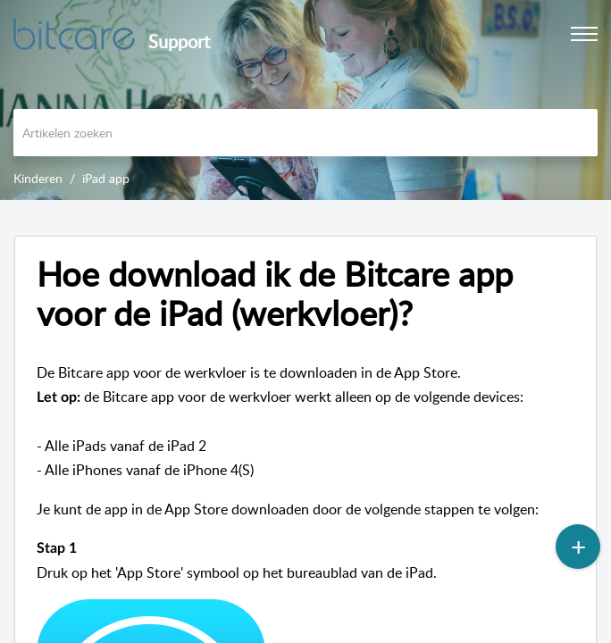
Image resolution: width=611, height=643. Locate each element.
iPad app (106, 178)
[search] (305, 132)
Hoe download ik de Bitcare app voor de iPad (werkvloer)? (275, 294)
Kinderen (38, 178)
